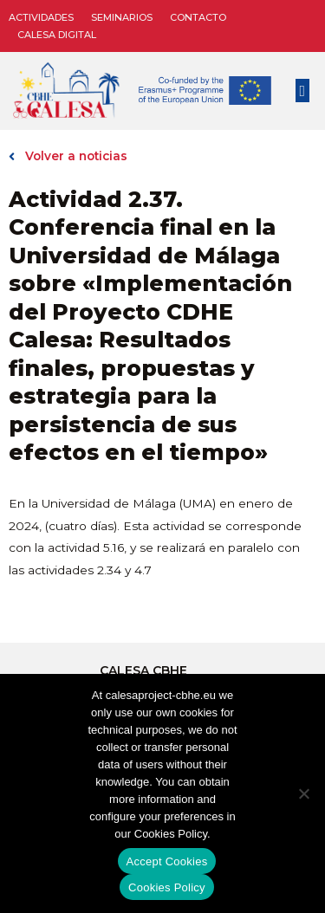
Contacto (198, 17)
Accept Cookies (167, 861)
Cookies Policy (166, 887)
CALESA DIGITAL (56, 35)
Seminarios (122, 17)
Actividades (41, 17)
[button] (302, 90)
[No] (303, 793)
